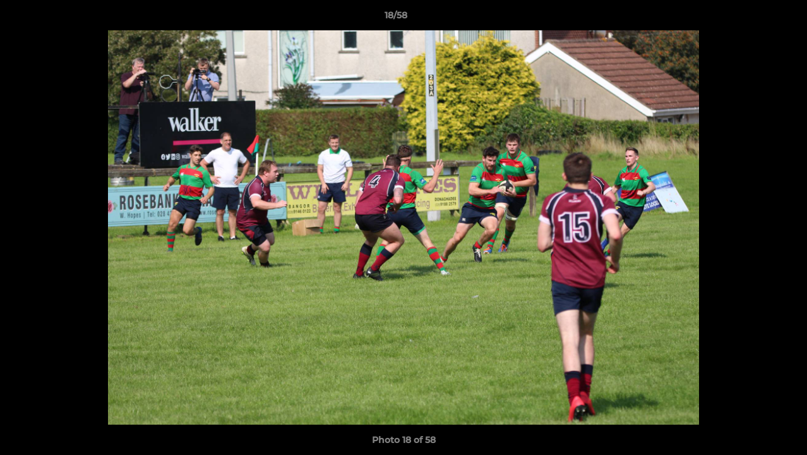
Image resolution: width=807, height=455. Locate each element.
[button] (754, 18)
